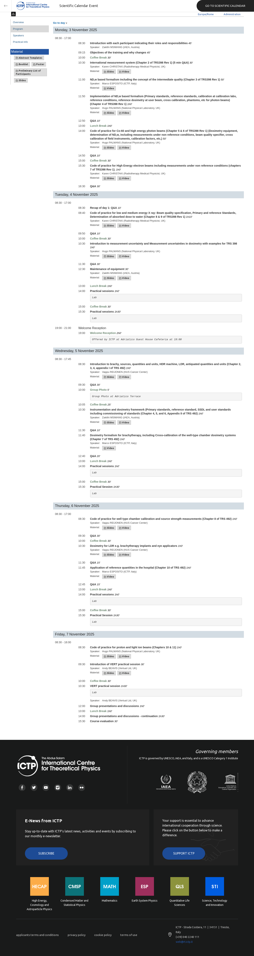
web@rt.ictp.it (184, 941)
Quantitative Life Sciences (180, 902)
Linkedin (69, 787)
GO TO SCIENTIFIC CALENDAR (225, 5)
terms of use (128, 935)
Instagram (57, 787)
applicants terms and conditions (37, 935)
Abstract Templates (29, 58)
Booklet (22, 64)
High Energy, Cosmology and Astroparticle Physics (39, 904)
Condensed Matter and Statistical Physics (74, 902)
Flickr (81, 787)
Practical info (20, 41)
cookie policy (103, 935)
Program (18, 28)
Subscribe (46, 853)
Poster (38, 64)
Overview (18, 22)
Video (124, 71)
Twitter (34, 787)
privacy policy (76, 935)
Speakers (18, 35)
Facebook (22, 787)
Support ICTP (183, 853)
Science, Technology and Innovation (214, 902)
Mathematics (109, 900)
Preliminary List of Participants (28, 72)
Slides (21, 80)
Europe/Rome (206, 14)
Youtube (45, 787)
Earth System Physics (144, 900)
